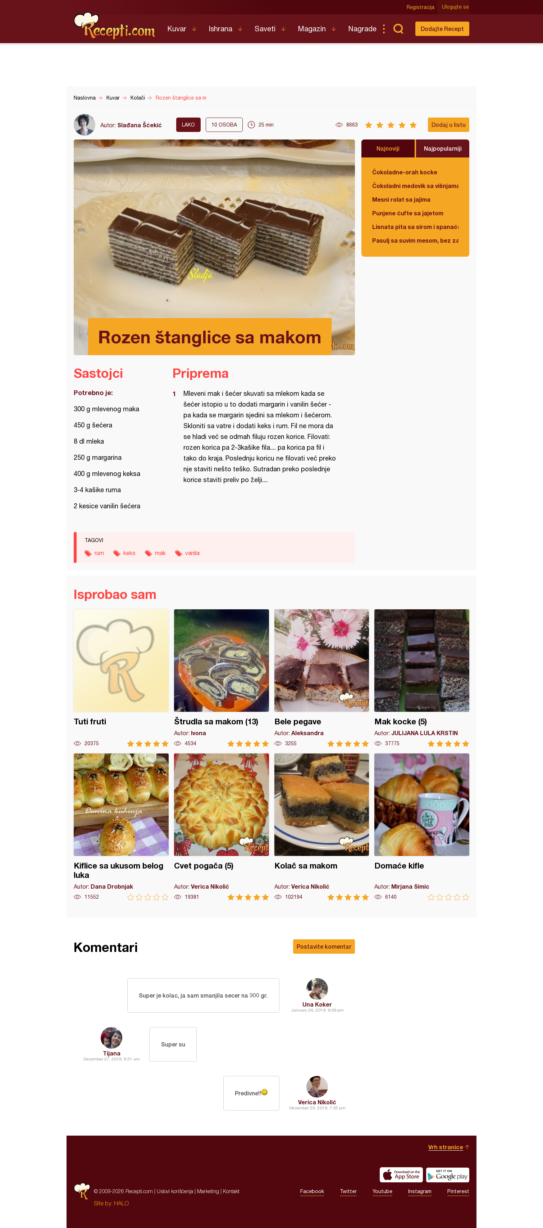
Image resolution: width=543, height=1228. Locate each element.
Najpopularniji (443, 148)
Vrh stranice (445, 1147)
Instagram (420, 1191)
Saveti (265, 28)
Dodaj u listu (449, 124)
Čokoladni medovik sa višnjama (415, 185)
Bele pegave (321, 678)
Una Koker (317, 1004)
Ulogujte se (455, 7)
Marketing (208, 1191)
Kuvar (176, 28)
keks (129, 553)
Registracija (421, 7)
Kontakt (231, 1191)
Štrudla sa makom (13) (221, 678)
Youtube (382, 1191)
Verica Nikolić (317, 1102)
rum (99, 553)
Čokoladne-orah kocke (404, 172)
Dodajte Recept (442, 28)
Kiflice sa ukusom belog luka (121, 827)
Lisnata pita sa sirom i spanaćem (415, 226)
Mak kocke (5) (421, 678)
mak (160, 553)
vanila (192, 553)
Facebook (312, 1191)
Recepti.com (115, 26)
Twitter (348, 1191)
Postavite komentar (324, 946)
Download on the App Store (401, 1174)
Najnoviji (388, 148)
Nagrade (362, 28)
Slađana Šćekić (139, 125)
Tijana (111, 1053)
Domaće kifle (421, 827)
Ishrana (220, 28)
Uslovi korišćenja (175, 1191)
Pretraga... (398, 29)
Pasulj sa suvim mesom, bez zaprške (415, 240)
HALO (121, 1203)
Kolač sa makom (321, 827)
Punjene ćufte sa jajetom (407, 213)
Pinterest (458, 1191)
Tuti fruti (121, 678)
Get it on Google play (447, 1174)
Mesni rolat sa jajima (401, 199)
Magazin (312, 28)
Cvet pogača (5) (221, 827)
